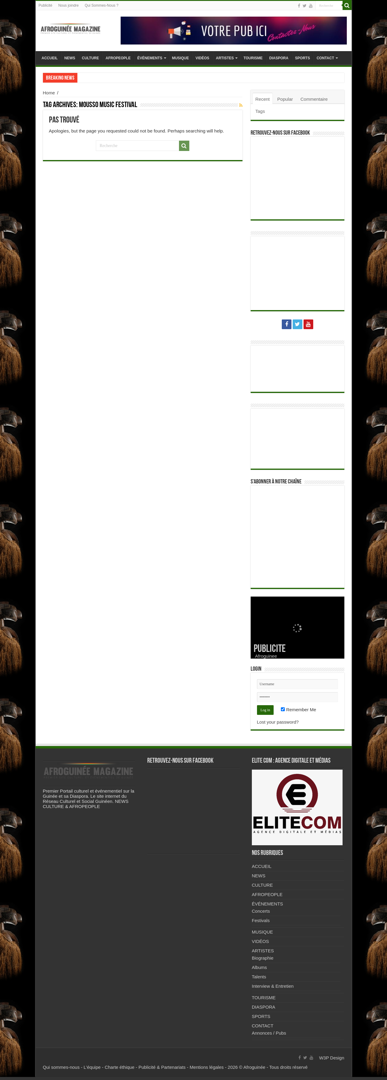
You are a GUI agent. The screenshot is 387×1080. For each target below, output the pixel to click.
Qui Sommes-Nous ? (101, 5)
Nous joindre (68, 5)
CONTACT (325, 58)
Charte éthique (119, 1067)
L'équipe (92, 1067)
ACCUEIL (50, 58)
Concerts (261, 911)
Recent (262, 99)
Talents (259, 976)
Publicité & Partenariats (162, 1067)
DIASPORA (278, 58)
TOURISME (252, 58)
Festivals (261, 920)
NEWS (69, 58)
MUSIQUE (180, 58)
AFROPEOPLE (118, 58)
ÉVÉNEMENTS (149, 58)
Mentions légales (207, 1067)
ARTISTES (225, 58)
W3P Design (331, 1057)
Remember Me (298, 709)
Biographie (263, 958)
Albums (259, 967)
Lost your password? (278, 722)
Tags (260, 111)
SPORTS (302, 58)
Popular (285, 99)
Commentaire (314, 99)
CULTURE (90, 58)
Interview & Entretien (273, 986)
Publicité (45, 5)
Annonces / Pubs (269, 1033)
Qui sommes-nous (61, 1067)
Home (49, 92)
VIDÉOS (202, 58)
